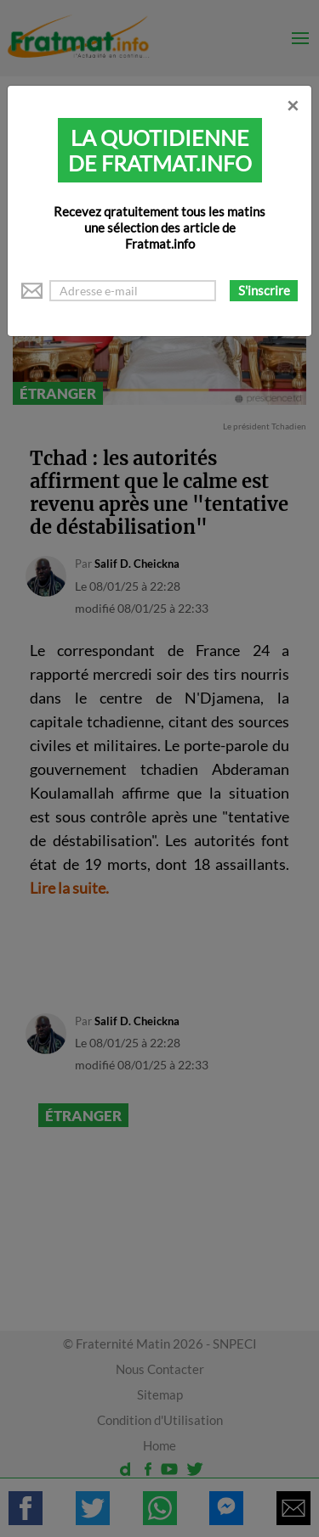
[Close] (293, 105)
